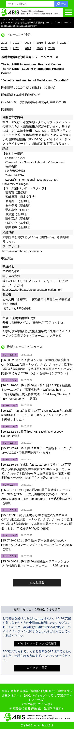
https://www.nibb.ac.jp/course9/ (22, 251)
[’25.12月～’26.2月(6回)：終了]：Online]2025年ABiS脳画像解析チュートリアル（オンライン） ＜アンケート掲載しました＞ (36, 415)
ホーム (4, 19)
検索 (63, 3)
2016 (4, 42)
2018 (28, 42)
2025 (40, 48)
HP (19, 308)
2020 (51, 42)
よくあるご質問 (37, 667)
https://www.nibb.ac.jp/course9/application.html (32, 289)
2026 (51, 48)
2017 (16, 42)
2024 (28, 48)
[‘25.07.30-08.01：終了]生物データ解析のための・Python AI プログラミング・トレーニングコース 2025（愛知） (36, 545)
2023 (16, 48)
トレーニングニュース (22, 19)
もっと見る (37, 582)
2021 (63, 42)
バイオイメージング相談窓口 (37, 643)
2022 (4, 48)
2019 (40, 42)
